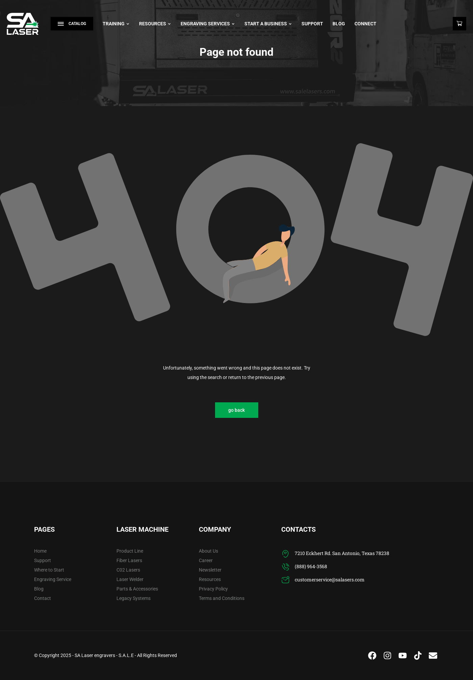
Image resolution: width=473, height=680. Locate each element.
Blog (339, 23)
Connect (365, 23)
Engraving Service (52, 579)
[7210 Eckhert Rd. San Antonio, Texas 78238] (285, 554)
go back (236, 410)
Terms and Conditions (221, 598)
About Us (208, 551)
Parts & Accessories (137, 588)
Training (116, 24)
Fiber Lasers (129, 560)
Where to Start (49, 570)
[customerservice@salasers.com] (285, 580)
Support (312, 23)
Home (40, 551)
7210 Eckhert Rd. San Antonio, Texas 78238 (342, 553)
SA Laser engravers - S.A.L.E (104, 655)
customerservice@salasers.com (330, 579)
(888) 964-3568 (311, 566)
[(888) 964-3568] (285, 567)
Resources (155, 24)
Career (206, 560)
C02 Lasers (128, 570)
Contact (42, 598)
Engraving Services (208, 24)
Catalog (72, 24)
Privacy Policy (213, 588)
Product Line (129, 551)
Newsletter (210, 570)
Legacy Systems (133, 598)
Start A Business (268, 24)
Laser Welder (129, 579)
